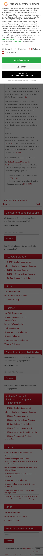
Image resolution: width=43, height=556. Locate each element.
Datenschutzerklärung (10, 39)
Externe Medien (9, 52)
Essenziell (7, 49)
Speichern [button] (21, 67)
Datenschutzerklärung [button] (22, 80)
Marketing (34, 49)
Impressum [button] (33, 80)
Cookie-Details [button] (11, 80)
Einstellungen (17, 42)
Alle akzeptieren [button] (21, 60)
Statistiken (20, 49)
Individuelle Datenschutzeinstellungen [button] (21, 74)
